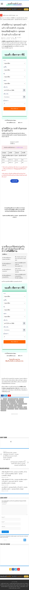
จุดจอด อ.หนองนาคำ (5, 403)
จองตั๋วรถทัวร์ (5, 378)
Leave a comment (6, 38)
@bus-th (19, 122)
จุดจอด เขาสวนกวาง (22, 403)
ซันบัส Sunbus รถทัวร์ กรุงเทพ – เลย (10, 15)
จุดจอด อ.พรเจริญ (4, 402)
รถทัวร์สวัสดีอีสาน (23, 408)
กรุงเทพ (5, 398)
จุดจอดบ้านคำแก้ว (18, 405)
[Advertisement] (14, 194)
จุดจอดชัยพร (3, 405)
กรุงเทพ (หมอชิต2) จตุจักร (13, 398)
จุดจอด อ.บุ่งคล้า (20, 400)
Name (3, 517)
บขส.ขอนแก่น (10, 408)
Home (2, 17)
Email (3, 521)
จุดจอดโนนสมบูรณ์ (12, 407)
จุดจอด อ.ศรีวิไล (20, 402)
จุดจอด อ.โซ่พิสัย (14, 403)
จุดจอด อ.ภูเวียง (12, 402)
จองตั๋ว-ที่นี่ (14, 181)
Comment (4, 503)
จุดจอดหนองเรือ (4, 407)
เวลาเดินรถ (3, 410)
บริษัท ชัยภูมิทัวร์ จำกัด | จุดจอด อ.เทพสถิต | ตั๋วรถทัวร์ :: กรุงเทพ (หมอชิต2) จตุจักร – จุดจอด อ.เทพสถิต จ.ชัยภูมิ (14, 473)
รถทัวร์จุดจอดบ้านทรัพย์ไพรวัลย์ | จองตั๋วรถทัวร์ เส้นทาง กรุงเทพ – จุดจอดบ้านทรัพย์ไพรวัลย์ (18, 463)
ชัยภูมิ (25, 407)
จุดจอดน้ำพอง (10, 405)
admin (4, 37)
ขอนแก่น (21, 398)
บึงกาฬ (16, 408)
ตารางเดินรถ (7, 17)
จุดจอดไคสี (20, 407)
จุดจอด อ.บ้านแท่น (11, 400)
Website (3, 526)
